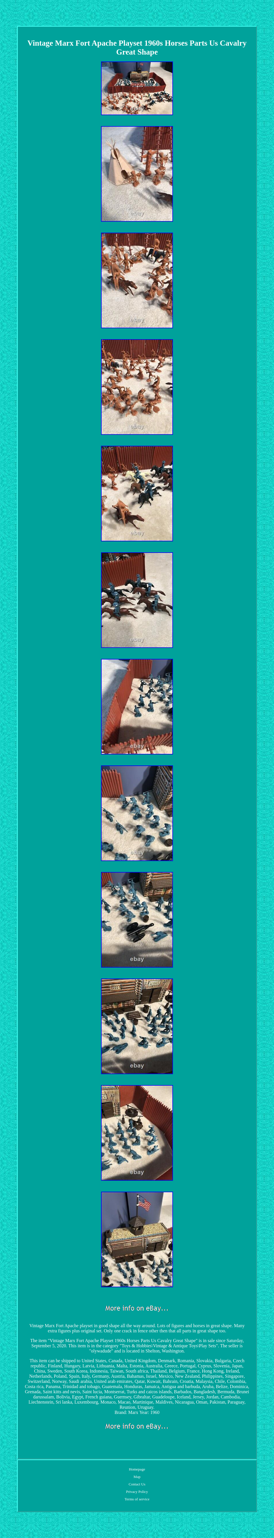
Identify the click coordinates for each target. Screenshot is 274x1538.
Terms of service (137, 1499)
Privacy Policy (137, 1491)
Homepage (137, 1469)
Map (137, 1477)
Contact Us (137, 1484)
